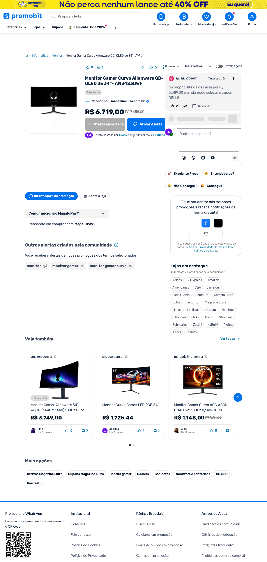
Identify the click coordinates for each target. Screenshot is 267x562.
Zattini (152, 309)
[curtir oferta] (153, 51)
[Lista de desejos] (147, 108)
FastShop (147, 287)
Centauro (156, 279)
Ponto (164, 301)
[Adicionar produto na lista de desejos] (142, 51)
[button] (146, 207)
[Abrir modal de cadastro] (252, 20)
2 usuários (159, 119)
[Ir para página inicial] (28, 40)
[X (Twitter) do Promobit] (220, 508)
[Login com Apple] (173, 207)
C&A (153, 272)
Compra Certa (178, 279)
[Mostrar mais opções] (115, 27)
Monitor (59, 40)
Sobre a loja (99, 180)
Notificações (233, 50)
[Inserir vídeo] (212, 142)
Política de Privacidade (154, 231)
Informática (42, 40)
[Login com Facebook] (161, 207)
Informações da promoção (53, 180)
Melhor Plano (81, 507)
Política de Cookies (160, 234)
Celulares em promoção (154, 428)
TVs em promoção (150, 481)
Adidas (132, 264)
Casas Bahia (136, 279)
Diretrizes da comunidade (221, 418)
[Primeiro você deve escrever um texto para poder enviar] (235, 142)
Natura (166, 294)
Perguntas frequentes (218, 439)
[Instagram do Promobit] (232, 508)
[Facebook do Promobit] (208, 508)
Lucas (123, 119)
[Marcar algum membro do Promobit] (193, 142)
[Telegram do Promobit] (257, 508)
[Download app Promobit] (161, 20)
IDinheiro (78, 497)
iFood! (131, 316)
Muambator (80, 539)
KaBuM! (168, 309)
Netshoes (183, 294)
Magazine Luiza (170, 287)
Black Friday (145, 418)
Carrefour (168, 272)
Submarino (135, 309)
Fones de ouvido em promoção (159, 439)
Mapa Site (78, 470)
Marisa (132, 294)
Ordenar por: (173, 50)
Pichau (184, 309)
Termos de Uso (179, 231)
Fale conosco (81, 428)
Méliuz (76, 518)
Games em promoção (152, 449)
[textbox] (209, 123)
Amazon (168, 264)
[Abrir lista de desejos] (206, 20)
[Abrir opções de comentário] (233, 62)
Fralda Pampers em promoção (159, 470)
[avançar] (237, 336)
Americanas (135, 272)
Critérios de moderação (219, 428)
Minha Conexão (83, 528)
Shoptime (181, 301)
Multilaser (149, 294)
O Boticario (135, 301)
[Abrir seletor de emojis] (183, 142)
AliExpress (150, 264)
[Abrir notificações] (229, 20)
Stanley (146, 316)
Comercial (78, 418)
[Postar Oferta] (183, 20)
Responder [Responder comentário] (202, 90)
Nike (151, 301)
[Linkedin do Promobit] (244, 508)
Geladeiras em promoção (155, 460)
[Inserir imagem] (203, 142)
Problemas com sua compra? (223, 449)
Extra (131, 287)
